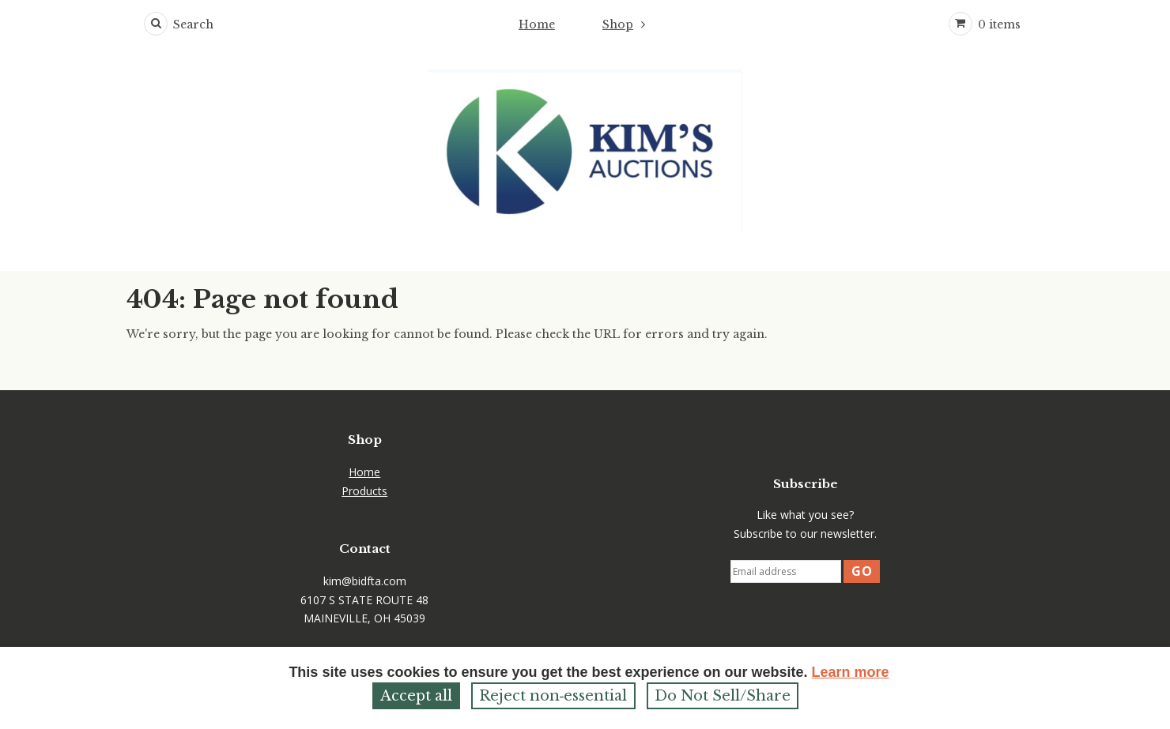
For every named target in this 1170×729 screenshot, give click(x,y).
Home (537, 24)
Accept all (416, 696)
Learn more (850, 672)
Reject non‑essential (553, 696)
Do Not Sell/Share (723, 696)
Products (364, 490)
